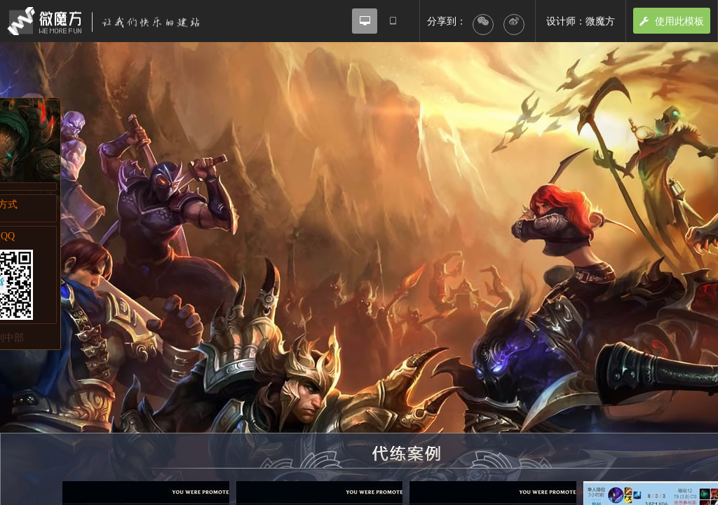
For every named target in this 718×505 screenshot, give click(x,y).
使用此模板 (671, 21)
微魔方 (115, 21)
